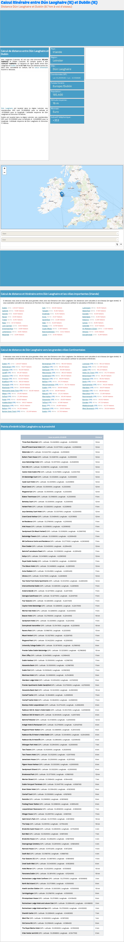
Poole (4, 400)
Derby (84, 382)
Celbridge (85, 326)
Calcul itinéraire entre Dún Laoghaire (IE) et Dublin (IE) (49, 2)
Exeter (44, 412)
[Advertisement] (62, 28)
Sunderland (46, 376)
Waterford (86, 311)
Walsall (45, 394)
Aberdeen (86, 388)
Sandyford (46, 320)
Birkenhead (86, 376)
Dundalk (85, 314)
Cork (44, 308)
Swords (5, 314)
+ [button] (4, 169)
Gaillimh (5, 311)
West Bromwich (88, 409)
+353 (56, 120)
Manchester (46, 373)
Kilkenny (85, 320)
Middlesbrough (88, 406)
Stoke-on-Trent (88, 373)
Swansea (85, 379)
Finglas (45, 326)
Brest (44, 406)
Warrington (46, 397)
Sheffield (45, 367)
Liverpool (85, 364)
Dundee (85, 403)
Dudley (44, 388)
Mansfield (86, 394)
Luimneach (86, 308)
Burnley (85, 400)
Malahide (5, 335)
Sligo (44, 323)
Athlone (85, 332)
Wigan (4, 394)
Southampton (87, 385)
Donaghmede (87, 335)
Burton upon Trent (9, 412)
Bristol (84, 367)
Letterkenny (6, 332)
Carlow (85, 323)
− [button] (4, 173)
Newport (45, 379)
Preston (5, 379)
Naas (4, 323)
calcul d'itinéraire (41, 67)
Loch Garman (7, 326)
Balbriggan (86, 317)
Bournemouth (87, 397)
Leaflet (120, 228)
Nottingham (6, 367)
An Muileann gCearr (89, 329)
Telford (45, 403)
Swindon (85, 391)
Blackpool (6, 388)
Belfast (45, 382)
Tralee (4, 320)
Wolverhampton (48, 385)
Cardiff (4, 373)
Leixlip (44, 335)
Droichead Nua (7, 329)
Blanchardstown (48, 332)
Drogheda (45, 314)
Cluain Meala (47, 329)
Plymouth (5, 385)
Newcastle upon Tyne (10, 391)
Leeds (84, 370)
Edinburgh (46, 370)
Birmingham (46, 364)
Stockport (45, 409)
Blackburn (6, 406)
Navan (4, 317)
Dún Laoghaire (7, 108)
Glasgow (5, 370)
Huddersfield (7, 403)
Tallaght (45, 311)
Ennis (44, 317)
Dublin (13, 66)
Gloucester (46, 400)
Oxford (4, 397)
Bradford (5, 382)
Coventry (5, 376)
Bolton (4, 409)
